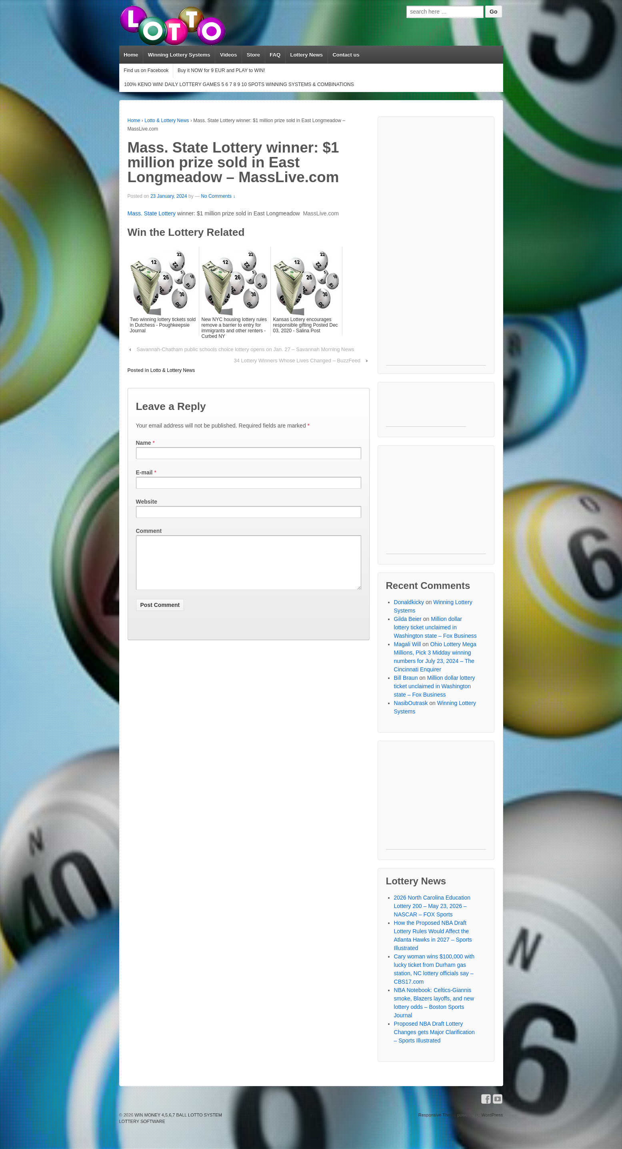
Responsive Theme (437, 1115)
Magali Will (407, 644)
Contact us (345, 55)
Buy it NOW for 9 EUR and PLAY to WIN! (221, 70)
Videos (228, 55)
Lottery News (306, 55)
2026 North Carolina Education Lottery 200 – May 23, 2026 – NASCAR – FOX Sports (432, 906)
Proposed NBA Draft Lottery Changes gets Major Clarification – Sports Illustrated (434, 1032)
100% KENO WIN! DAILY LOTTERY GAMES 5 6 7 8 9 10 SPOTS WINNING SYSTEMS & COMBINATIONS (239, 84)
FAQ (275, 55)
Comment (149, 531)
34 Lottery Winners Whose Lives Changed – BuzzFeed (297, 361)
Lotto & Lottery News (166, 120)
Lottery (167, 213)
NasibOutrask (411, 703)
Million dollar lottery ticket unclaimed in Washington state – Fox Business (435, 627)
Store (253, 55)
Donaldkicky (409, 602)
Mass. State (143, 213)
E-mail (144, 472)
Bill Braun (406, 678)
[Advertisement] (436, 245)
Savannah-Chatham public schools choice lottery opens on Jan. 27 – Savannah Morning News (245, 349)
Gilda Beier (408, 619)
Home (131, 55)
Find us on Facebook (146, 70)
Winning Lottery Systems (179, 55)
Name (143, 443)
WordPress (492, 1115)
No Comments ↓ (218, 196)
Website (146, 501)
